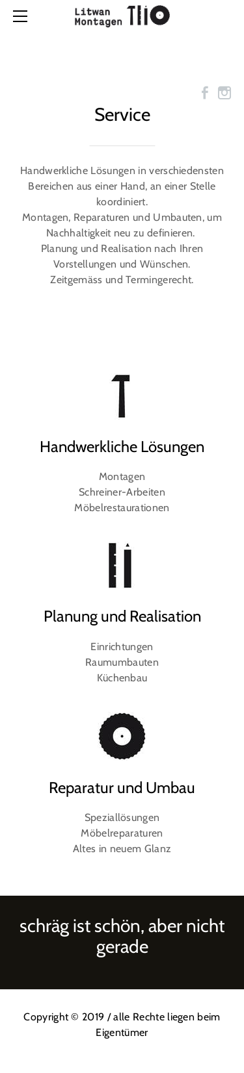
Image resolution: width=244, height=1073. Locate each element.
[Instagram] (224, 93)
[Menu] (23, 16)
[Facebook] (204, 93)
